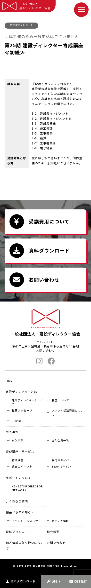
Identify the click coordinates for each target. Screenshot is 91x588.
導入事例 (12, 432)
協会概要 (53, 532)
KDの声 (17, 421)
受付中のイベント (63, 460)
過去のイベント (22, 466)
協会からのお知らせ (20, 512)
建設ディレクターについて (28, 402)
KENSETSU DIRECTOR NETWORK (27, 488)
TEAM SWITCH (62, 466)
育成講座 (18, 460)
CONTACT (78, 581)
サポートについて (18, 478)
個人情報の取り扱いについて (25, 545)
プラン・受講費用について (68, 412)
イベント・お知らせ (25, 521)
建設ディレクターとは (21, 391)
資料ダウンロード (21, 581)
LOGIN (54, 581)
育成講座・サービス (20, 451)
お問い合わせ (45, 350)
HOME (10, 381)
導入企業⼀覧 (60, 440)
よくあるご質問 (17, 501)
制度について (60, 400)
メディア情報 (60, 521)
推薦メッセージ (22, 410)
